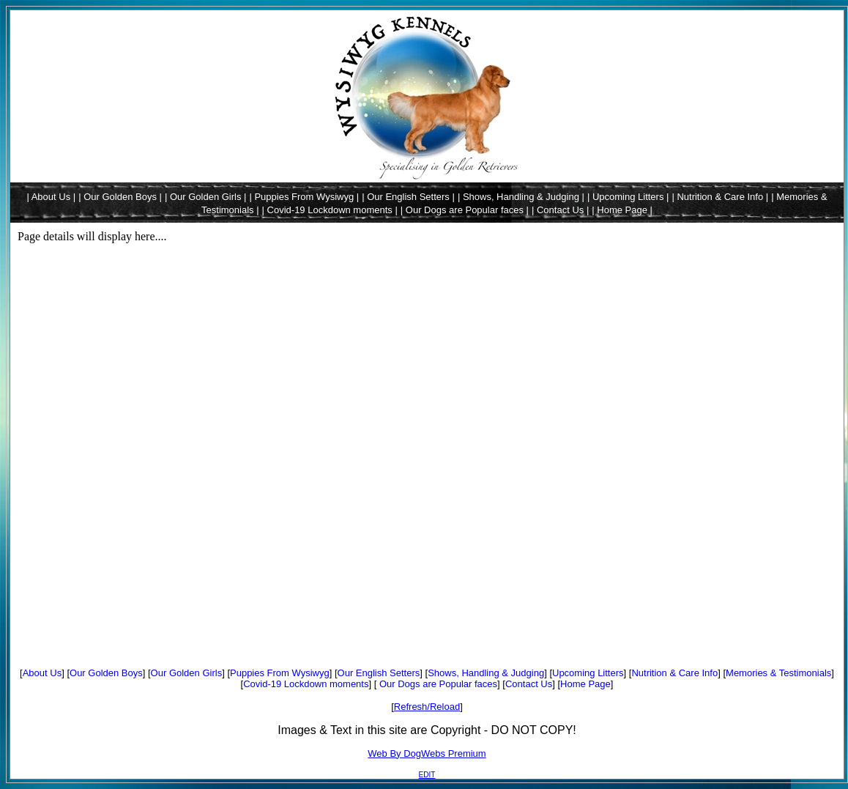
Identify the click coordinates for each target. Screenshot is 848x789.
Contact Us (528, 683)
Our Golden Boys (106, 672)
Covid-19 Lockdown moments (305, 683)
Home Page (585, 683)
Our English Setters (379, 672)
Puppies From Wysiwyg (280, 672)
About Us (42, 672)
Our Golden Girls (187, 672)
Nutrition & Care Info (674, 672)
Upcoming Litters (588, 672)
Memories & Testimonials (778, 672)
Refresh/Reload (427, 706)
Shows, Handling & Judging (486, 672)
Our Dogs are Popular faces (436, 683)
